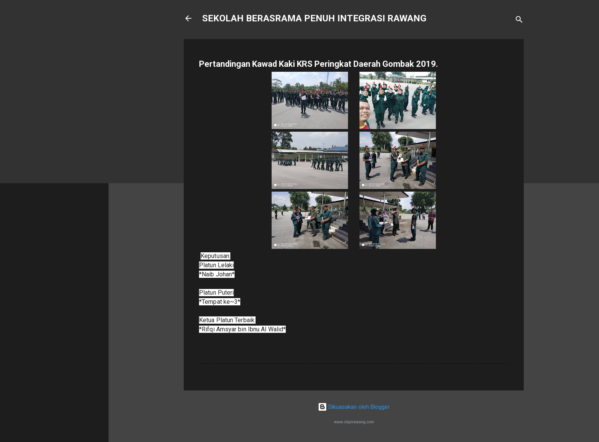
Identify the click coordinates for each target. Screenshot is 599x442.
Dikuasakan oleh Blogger (354, 406)
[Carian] (519, 20)
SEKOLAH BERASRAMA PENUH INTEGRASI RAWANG (314, 18)
